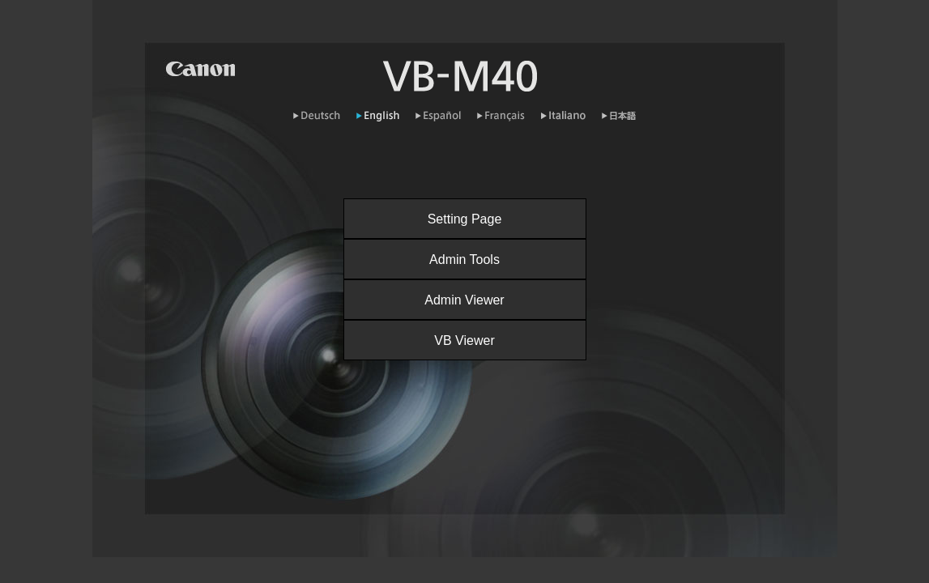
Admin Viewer (464, 300)
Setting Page (465, 219)
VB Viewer (464, 340)
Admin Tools (464, 259)
